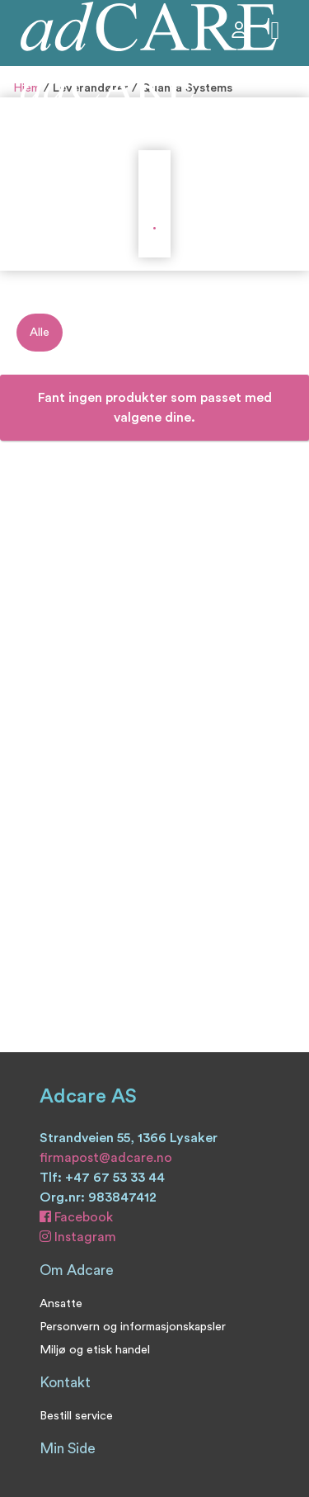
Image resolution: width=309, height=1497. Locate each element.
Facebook (76, 1217)
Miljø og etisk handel (95, 1350)
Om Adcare (77, 1270)
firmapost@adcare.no (106, 1157)
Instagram (78, 1237)
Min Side (68, 1449)
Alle (39, 332)
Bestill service (76, 1416)
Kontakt (65, 1383)
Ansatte (61, 1303)
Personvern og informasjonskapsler (133, 1326)
